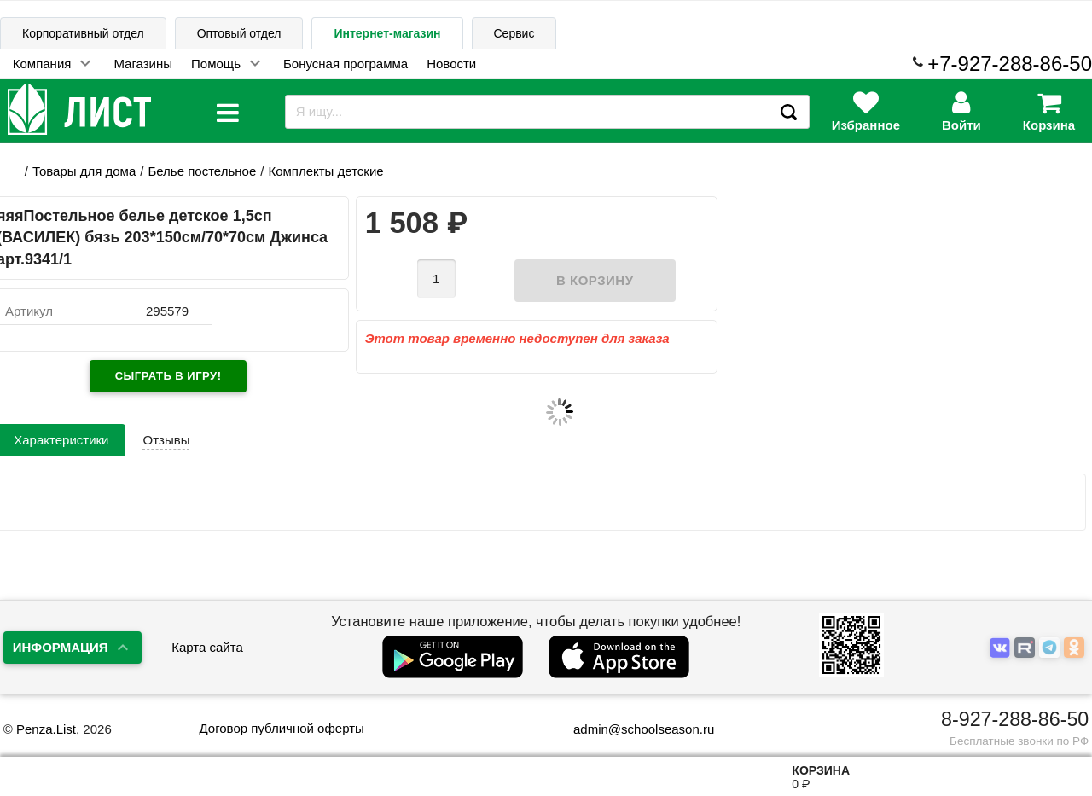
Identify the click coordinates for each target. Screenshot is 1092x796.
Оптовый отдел (239, 33)
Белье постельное (202, 171)
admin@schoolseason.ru (632, 729)
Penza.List (46, 729)
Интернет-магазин (387, 33)
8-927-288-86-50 (1015, 719)
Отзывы (165, 440)
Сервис (514, 33)
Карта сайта (207, 647)
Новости (451, 63)
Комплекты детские (325, 171)
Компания (42, 63)
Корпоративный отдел (83, 33)
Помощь (216, 63)
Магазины (142, 63)
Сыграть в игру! (168, 375)
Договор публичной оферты (281, 728)
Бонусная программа (345, 63)
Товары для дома (84, 171)
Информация (60, 647)
